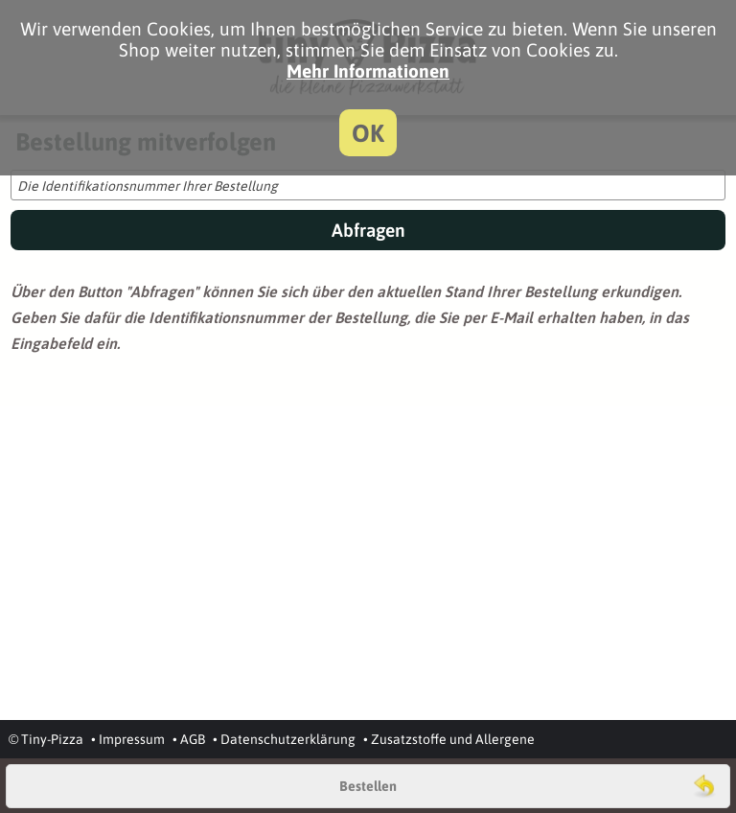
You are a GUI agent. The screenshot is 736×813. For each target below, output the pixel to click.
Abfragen (368, 230)
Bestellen (368, 786)
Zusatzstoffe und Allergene (453, 739)
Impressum (132, 739)
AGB (192, 739)
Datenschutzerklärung (288, 739)
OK (368, 133)
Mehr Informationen (368, 70)
